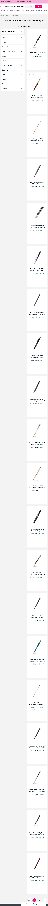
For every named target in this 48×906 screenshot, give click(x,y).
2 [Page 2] (39, 900)
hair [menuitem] (11, 10)
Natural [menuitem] (32, 10)
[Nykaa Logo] (1, 6)
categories (7, 6)
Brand (7, 15)
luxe (18, 6)
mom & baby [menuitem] (39, 10)
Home (2, 15)
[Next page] (45, 900)
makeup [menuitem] (3, 10)
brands (13, 6)
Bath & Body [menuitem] (25, 10)
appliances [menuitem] (17, 10)
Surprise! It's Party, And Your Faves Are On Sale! (15, 2)
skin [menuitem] (8, 10)
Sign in (38, 6)
